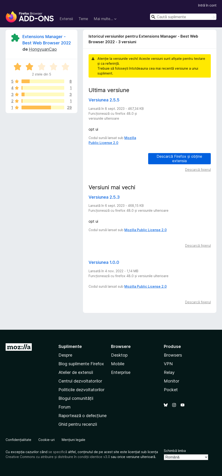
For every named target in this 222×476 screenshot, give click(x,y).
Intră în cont (207, 5)
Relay (169, 372)
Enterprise (120, 372)
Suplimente (70, 346)
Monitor (171, 381)
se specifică (57, 452)
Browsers (173, 355)
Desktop (119, 355)
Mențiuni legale (73, 440)
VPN (168, 363)
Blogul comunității (75, 398)
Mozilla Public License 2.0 (145, 230)
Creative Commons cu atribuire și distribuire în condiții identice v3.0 (58, 457)
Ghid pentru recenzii (77, 424)
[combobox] (183, 17)
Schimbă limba (175, 451)
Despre (65, 355)
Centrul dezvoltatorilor (80, 381)
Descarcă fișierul (198, 170)
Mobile (117, 363)
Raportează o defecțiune (82, 415)
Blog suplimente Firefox (81, 363)
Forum (64, 406)
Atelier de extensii (75, 372)
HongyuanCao (43, 49)
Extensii (66, 18)
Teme (83, 18)
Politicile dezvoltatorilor (81, 389)
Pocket (171, 389)
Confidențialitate (18, 440)
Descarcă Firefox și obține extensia (179, 158)
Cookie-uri (46, 440)
